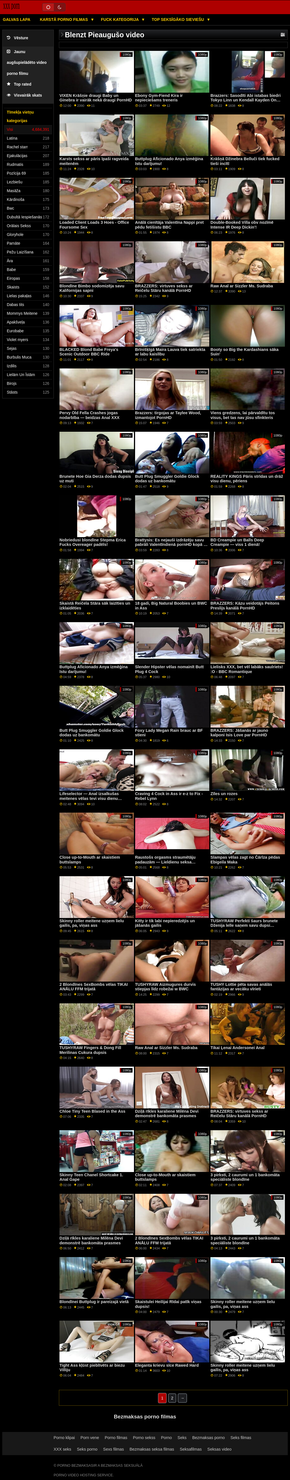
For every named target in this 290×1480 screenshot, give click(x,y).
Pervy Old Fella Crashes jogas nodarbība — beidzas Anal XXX (89, 415)
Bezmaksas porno (208, 1437)
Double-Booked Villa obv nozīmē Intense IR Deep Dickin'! (241, 224)
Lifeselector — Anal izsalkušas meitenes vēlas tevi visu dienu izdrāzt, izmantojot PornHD (89, 798)
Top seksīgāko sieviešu (178, 19)
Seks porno (87, 1449)
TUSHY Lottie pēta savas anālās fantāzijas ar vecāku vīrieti (241, 986)
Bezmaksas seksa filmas (152, 1449)
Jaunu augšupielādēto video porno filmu (27, 63)
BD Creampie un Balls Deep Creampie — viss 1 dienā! (237, 542)
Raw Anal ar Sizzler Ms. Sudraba (241, 286)
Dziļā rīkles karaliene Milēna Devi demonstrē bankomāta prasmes (167, 1113)
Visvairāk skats (24, 95)
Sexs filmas (113, 1449)
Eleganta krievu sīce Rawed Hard (167, 1365)
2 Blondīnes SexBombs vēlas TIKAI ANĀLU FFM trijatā (93, 986)
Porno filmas (116, 1437)
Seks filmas (241, 1437)
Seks (182, 1437)
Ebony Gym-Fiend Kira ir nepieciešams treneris (159, 98)
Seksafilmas (191, 1449)
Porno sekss (144, 1437)
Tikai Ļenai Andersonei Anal (237, 1047)
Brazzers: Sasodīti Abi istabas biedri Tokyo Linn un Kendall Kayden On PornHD (245, 100)
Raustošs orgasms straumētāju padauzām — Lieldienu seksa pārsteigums (165, 862)
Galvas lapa (16, 19)
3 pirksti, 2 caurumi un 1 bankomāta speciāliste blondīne (245, 1177)
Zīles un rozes (224, 793)
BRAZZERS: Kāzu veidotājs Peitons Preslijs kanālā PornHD (244, 605)
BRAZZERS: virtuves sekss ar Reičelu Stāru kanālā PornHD (164, 288)
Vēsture (17, 38)
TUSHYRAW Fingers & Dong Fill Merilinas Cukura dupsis (90, 1050)
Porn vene (89, 1437)
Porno (166, 1437)
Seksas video (219, 1449)
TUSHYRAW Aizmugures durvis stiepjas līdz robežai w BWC (165, 986)
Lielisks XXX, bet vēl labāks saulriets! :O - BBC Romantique (246, 669)
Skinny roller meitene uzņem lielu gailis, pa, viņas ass (91, 923)
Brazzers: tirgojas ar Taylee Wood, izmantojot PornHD (168, 415)
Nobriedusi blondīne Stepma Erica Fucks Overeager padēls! (92, 542)
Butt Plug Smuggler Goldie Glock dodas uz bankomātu (167, 478)
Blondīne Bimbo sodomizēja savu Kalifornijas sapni (91, 288)
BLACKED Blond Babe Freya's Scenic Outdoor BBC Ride (88, 352)
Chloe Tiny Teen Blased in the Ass (92, 1111)
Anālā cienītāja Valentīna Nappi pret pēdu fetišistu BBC (169, 224)
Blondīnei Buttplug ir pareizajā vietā (94, 1301)
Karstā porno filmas (64, 19)
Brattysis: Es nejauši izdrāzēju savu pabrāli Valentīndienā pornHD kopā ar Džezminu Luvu (171, 545)
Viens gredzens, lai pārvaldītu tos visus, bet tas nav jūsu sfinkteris (242, 415)
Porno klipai (64, 1437)
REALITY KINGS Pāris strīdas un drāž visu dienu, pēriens (246, 478)
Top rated (19, 84)
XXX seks (62, 1449)
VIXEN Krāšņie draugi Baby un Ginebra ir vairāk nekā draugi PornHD (95, 98)
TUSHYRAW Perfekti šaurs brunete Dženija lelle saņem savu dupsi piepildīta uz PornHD (244, 925)
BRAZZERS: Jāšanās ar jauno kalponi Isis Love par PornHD (239, 732)
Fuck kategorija (120, 19)
